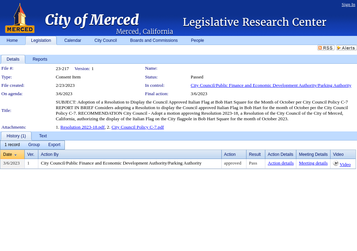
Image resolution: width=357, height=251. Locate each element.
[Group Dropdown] (34, 145)
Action (230, 154)
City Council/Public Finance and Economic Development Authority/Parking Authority (271, 85)
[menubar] (32, 145)
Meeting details (313, 163)
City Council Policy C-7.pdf (138, 127)
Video (345, 164)
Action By (50, 154)
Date (7, 154)
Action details (281, 163)
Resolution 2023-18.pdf (82, 127)
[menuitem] (12, 145)
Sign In (348, 4)
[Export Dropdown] (54, 145)
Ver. (31, 154)
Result (255, 154)
